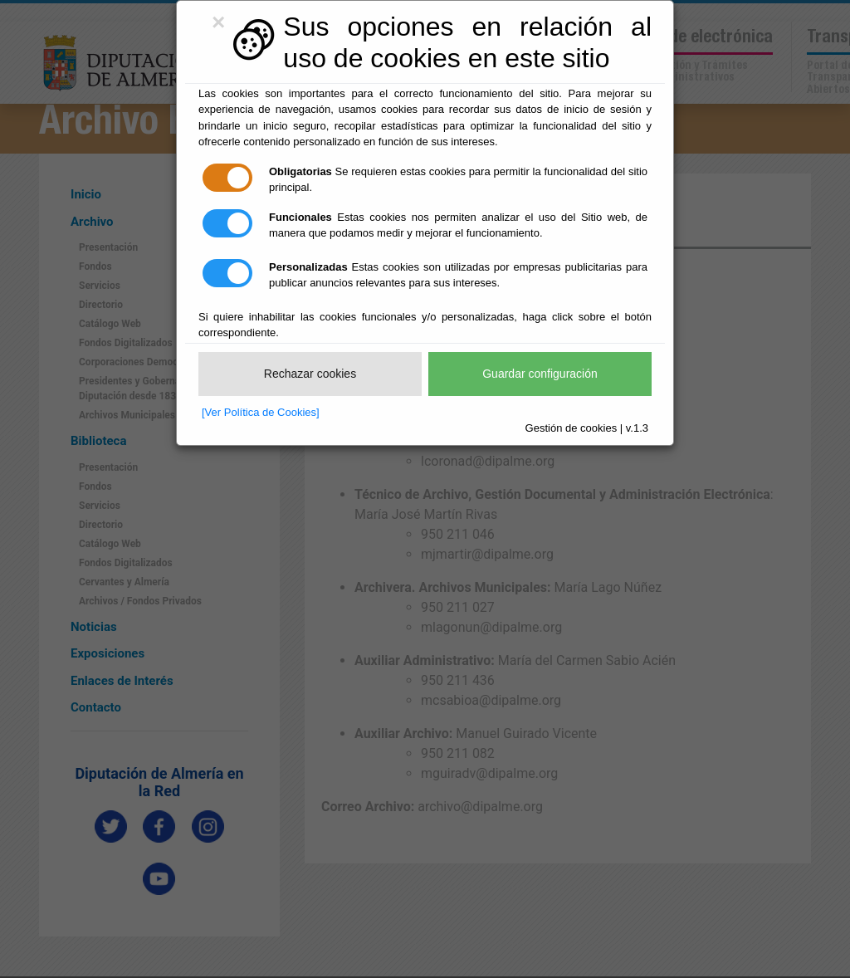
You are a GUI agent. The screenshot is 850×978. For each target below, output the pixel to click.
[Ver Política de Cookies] (261, 412)
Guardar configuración (540, 373)
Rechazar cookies (310, 373)
